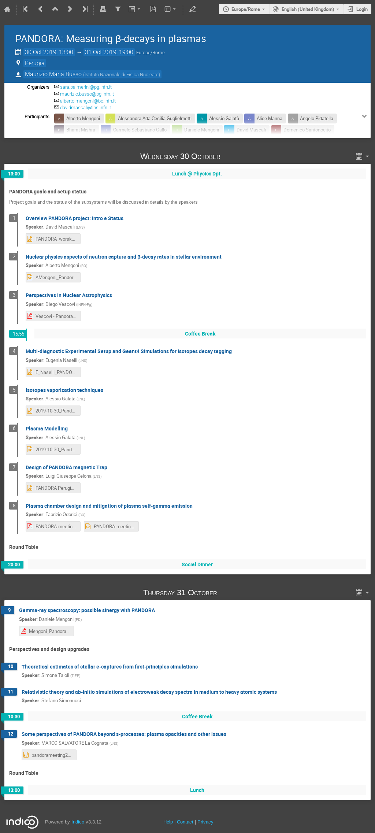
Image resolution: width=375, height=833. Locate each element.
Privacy (205, 822)
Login (362, 9)
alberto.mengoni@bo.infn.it (88, 101)
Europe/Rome (245, 9)
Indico (77, 822)
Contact (185, 822)
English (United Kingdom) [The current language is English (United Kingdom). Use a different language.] (308, 9)
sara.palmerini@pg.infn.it (86, 87)
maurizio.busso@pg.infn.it (87, 94)
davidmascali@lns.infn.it (85, 107)
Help (168, 822)
